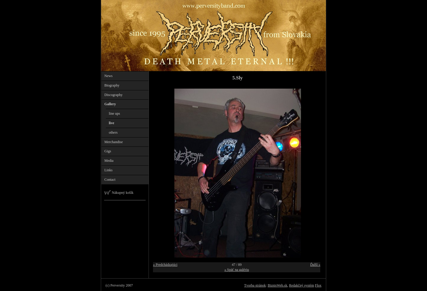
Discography (113, 95)
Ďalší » (315, 265)
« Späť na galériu (236, 270)
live (111, 123)
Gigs (107, 151)
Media (109, 161)
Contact (109, 180)
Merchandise (113, 142)
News (108, 76)
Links (108, 170)
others (113, 132)
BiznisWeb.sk (277, 285)
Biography (112, 85)
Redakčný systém (301, 285)
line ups (114, 113)
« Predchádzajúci (165, 265)
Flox (318, 285)
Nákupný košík (118, 193)
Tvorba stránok (255, 285)
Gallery (110, 104)
